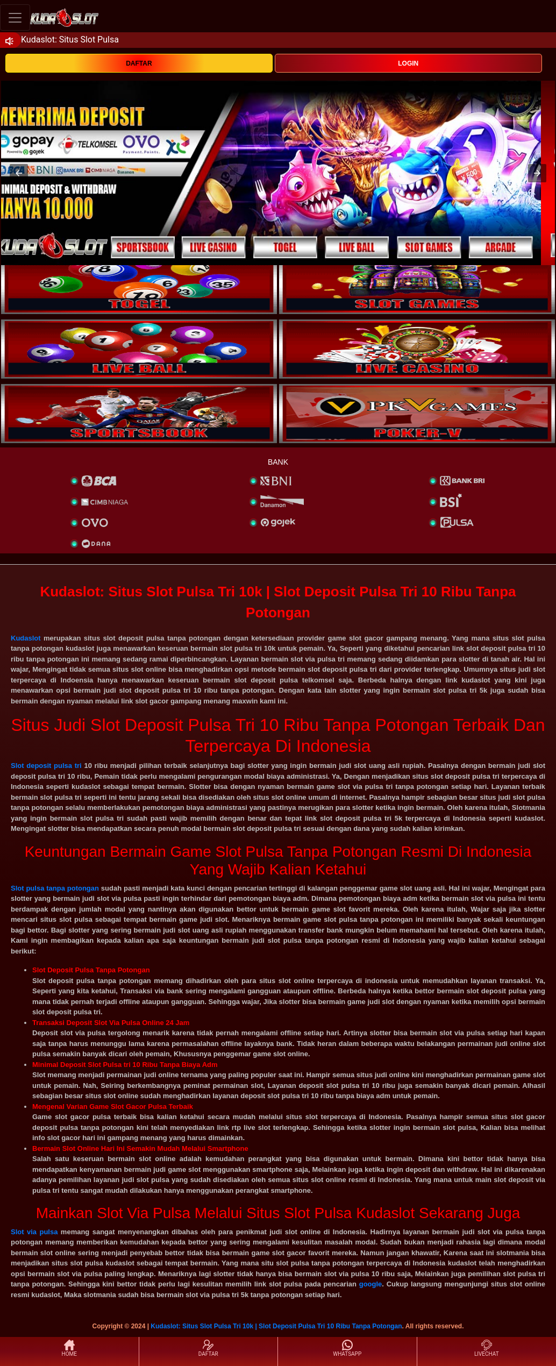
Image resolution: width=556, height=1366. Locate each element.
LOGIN (408, 63)
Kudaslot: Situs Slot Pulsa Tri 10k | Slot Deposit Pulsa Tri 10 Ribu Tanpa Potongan (276, 1326)
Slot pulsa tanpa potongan (55, 888)
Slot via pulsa (34, 1232)
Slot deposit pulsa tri (46, 766)
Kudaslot (26, 638)
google (370, 1284)
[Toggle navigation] (15, 17)
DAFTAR (139, 63)
